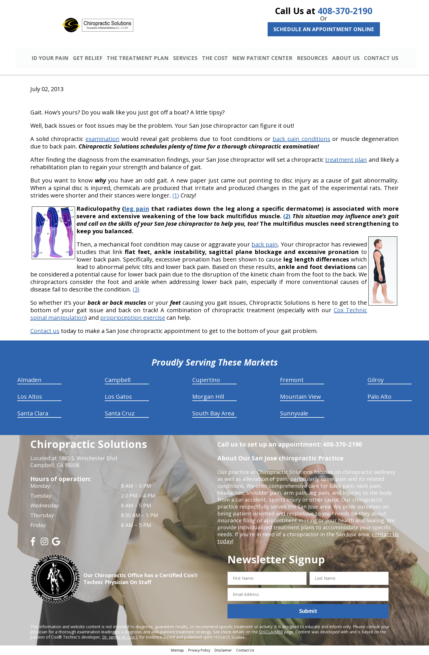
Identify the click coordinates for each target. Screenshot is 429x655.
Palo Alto (379, 397)
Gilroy (376, 381)
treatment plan (346, 160)
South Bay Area (213, 414)
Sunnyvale (294, 414)
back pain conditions (301, 140)
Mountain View (300, 397)
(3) (136, 290)
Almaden (29, 381)
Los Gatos (118, 397)
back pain (264, 245)
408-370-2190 (345, 11)
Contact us (44, 332)
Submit (308, 611)
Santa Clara (32, 414)
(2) (286, 217)
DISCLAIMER (271, 632)
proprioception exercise (132, 318)
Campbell (117, 381)
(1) (175, 196)
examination (102, 140)
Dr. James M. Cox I (119, 637)
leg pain (136, 209)
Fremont (292, 381)
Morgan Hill (208, 397)
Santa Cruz (120, 414)
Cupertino (206, 381)
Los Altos (29, 397)
